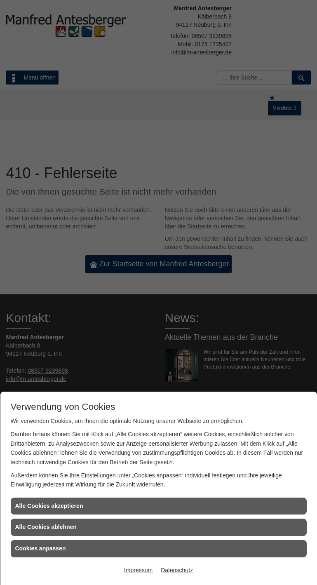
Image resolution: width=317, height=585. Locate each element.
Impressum (138, 570)
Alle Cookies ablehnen (46, 527)
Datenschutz (177, 570)
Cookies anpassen (40, 548)
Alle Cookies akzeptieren (49, 506)
